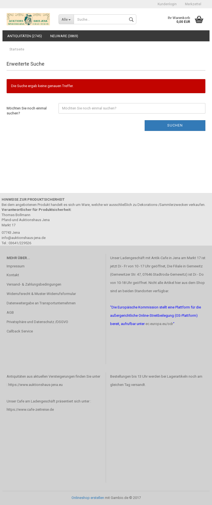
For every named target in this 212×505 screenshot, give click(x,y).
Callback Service (20, 331)
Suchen (175, 125)
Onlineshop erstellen (87, 498)
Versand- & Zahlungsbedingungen (34, 284)
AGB (10, 312)
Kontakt (13, 275)
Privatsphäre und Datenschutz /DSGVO (37, 322)
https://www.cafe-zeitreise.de (30, 409)
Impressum (16, 266)
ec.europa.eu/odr (159, 324)
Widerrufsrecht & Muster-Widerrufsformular (41, 294)
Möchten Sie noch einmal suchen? (27, 110)
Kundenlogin (167, 4)
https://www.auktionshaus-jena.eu (35, 385)
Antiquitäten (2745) (24, 36)
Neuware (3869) (64, 36)
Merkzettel (193, 4)
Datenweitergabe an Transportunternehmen (41, 303)
